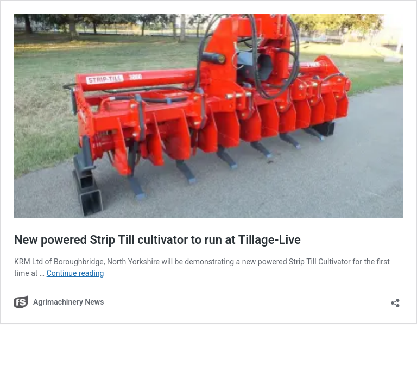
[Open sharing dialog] (395, 299)
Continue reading (75, 273)
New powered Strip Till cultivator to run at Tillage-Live (157, 240)
